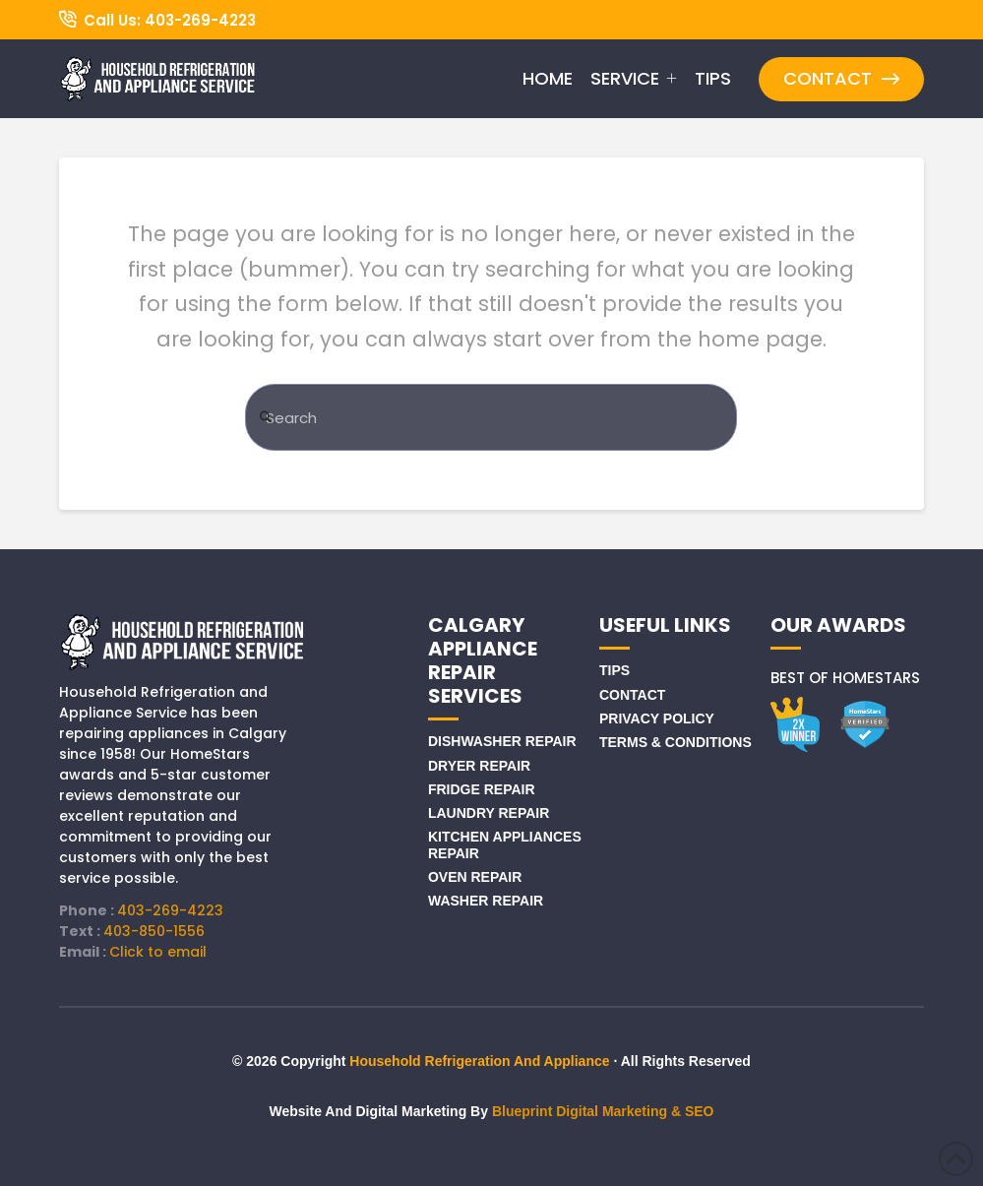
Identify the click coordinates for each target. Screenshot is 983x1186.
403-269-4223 (170, 910)
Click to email (158, 952)
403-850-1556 (154, 931)
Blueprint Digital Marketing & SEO (603, 1111)
